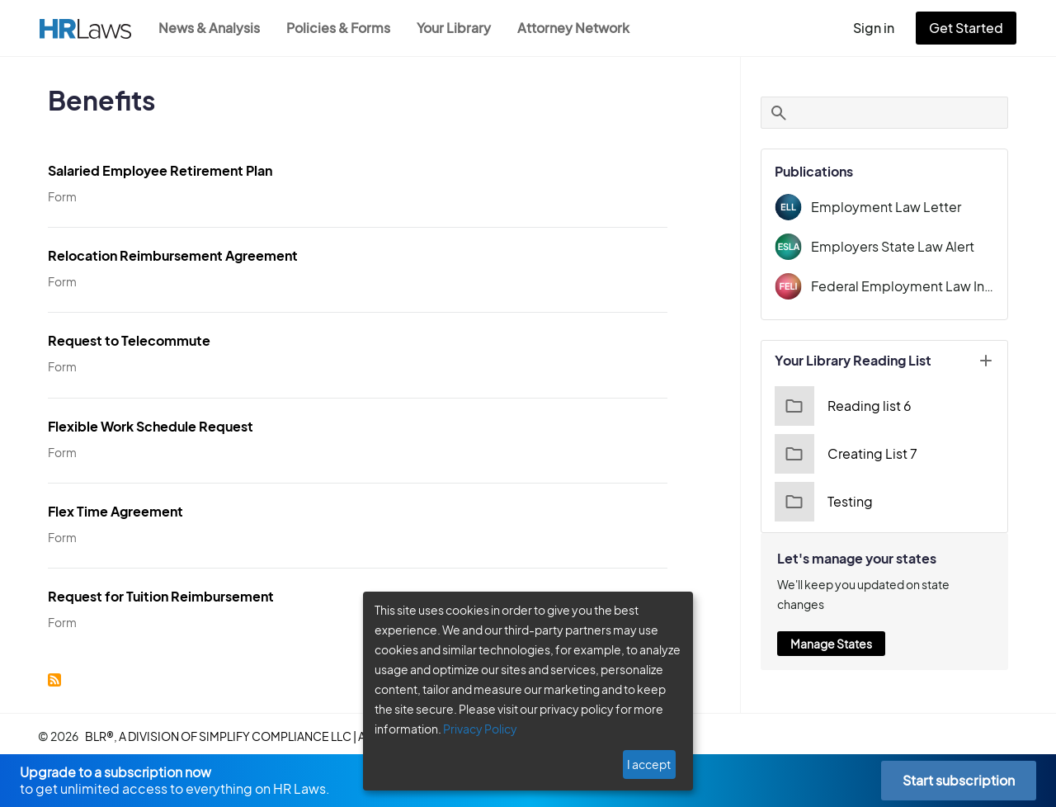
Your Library (462, 28)
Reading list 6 (841, 406)
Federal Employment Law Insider (902, 286)
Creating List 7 (843, 454)
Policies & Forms (343, 28)
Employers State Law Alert (888, 246)
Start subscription (958, 780)
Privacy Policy (474, 728)
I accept (650, 764)
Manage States (830, 623)
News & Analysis (210, 28)
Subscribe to (54, 675)
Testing (822, 501)
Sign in (880, 28)
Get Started (969, 28)
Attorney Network (582, 28)
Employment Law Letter (880, 207)
